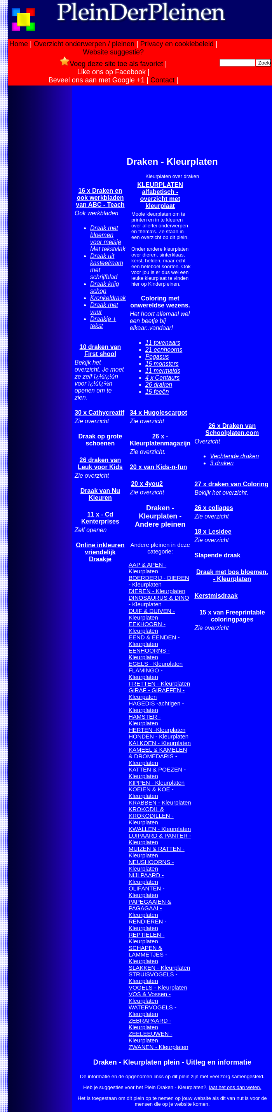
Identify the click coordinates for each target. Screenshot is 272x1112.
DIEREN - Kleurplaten (157, 591)
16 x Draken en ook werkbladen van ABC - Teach (100, 197)
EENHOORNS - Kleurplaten (149, 653)
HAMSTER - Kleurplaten (145, 719)
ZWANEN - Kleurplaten (158, 1047)
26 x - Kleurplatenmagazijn (160, 440)
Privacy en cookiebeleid (177, 44)
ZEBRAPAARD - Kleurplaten (150, 1023)
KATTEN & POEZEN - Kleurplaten (157, 772)
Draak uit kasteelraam (106, 259)
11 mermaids (162, 370)
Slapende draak (217, 555)
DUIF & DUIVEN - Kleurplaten (152, 614)
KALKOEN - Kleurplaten (160, 743)
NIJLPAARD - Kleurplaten (146, 878)
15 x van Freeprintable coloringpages (232, 616)
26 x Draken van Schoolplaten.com (232, 429)
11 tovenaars (162, 342)
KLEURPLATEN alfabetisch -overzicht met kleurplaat (160, 195)
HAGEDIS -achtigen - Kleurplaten (156, 706)
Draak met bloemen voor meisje (105, 235)
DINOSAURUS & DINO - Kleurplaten (159, 600)
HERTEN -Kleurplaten (157, 729)
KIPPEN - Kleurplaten (157, 782)
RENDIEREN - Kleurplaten (148, 924)
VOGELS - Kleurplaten (158, 987)
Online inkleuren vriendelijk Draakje (100, 552)
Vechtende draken (234, 456)
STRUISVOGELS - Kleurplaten (153, 977)
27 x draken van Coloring (231, 484)
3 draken (222, 463)
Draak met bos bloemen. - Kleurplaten (232, 575)
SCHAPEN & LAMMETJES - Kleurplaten (148, 954)
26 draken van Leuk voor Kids (100, 463)
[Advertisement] (40, 209)
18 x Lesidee (212, 531)
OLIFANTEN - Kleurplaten (147, 891)
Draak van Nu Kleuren (100, 494)
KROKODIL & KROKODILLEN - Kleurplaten (151, 816)
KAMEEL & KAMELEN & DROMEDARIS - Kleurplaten (158, 756)
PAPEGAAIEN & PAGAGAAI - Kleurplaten (150, 908)
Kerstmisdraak (215, 595)
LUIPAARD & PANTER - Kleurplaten (160, 838)
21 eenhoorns (163, 349)
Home (18, 44)
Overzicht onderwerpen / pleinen (84, 44)
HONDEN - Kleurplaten (158, 736)
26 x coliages (213, 508)
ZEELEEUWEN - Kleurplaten (151, 1037)
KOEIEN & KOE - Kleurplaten (151, 792)
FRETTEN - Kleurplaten (159, 683)
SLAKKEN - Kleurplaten (159, 967)
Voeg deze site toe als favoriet (111, 64)
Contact (162, 80)
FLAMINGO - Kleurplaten (146, 673)
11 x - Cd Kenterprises (100, 518)
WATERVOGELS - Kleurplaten (152, 1010)
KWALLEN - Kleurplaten (160, 829)
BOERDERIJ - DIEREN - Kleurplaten (159, 581)
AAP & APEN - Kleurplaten (147, 567)
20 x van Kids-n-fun (158, 467)
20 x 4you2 (147, 483)
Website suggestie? (113, 52)
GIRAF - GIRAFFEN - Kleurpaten (157, 693)
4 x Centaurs (162, 377)
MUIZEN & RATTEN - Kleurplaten (157, 852)
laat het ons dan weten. (235, 1087)
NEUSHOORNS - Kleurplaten (151, 865)
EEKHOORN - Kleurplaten (147, 627)
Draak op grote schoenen (100, 440)
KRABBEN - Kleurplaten (160, 802)
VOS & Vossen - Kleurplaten (150, 997)
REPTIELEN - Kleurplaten (147, 937)
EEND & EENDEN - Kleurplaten (154, 640)
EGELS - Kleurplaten (156, 663)
